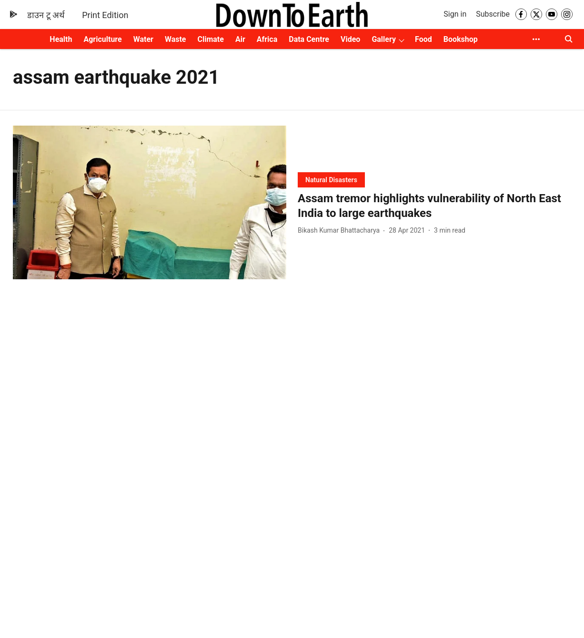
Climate (211, 39)
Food (423, 39)
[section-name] (331, 179)
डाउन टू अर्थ (46, 15)
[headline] (434, 206)
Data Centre (309, 39)
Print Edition (105, 15)
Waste (175, 39)
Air (240, 39)
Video (350, 39)
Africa (267, 39)
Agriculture (102, 39)
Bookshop (460, 39)
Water (143, 39)
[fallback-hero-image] (149, 202)
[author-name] (340, 231)
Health (61, 39)
